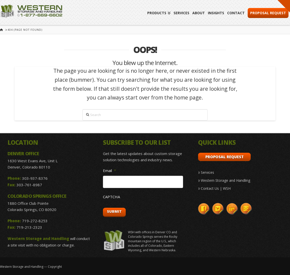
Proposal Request (224, 156)
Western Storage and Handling (224, 180)
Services (206, 172)
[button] (283, 6)
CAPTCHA (111, 196)
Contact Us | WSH (214, 188)
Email (109, 170)
